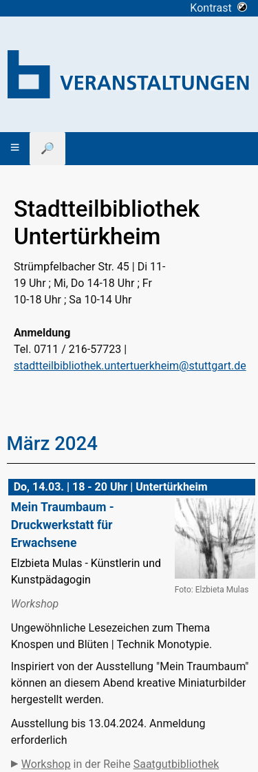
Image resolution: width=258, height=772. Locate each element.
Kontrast (218, 7)
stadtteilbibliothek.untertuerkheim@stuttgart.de (130, 365)
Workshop (46, 764)
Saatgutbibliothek (176, 764)
